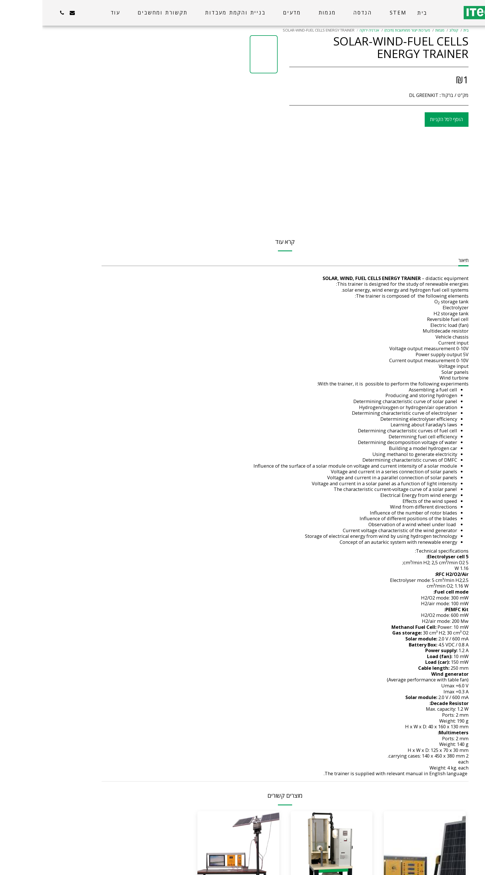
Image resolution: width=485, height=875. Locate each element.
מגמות (397, 30)
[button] (50, 12)
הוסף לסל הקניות (404, 119)
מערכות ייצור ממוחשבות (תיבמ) (365, 30)
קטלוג (411, 30)
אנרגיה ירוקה (327, 30)
